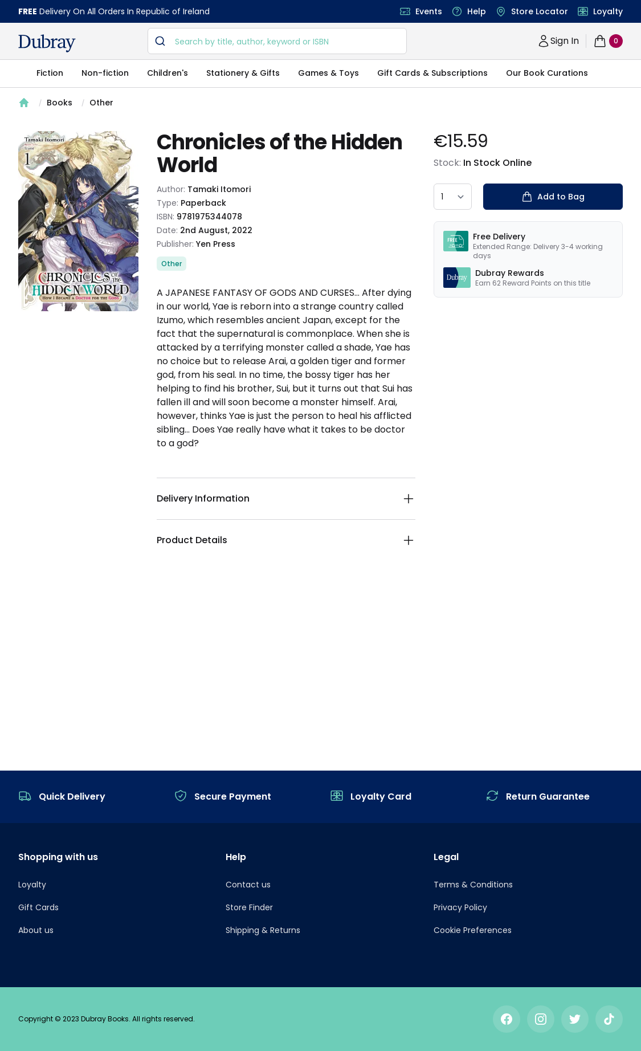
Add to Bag (553, 196)
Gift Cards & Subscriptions (432, 73)
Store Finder (249, 907)
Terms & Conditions (473, 884)
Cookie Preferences (473, 930)
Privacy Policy (460, 907)
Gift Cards (38, 907)
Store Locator (539, 11)
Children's (167, 73)
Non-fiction (105, 73)
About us (36, 930)
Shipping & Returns (263, 930)
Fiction (49, 73)
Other (101, 102)
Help (476, 11)
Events (428, 11)
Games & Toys (328, 73)
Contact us (248, 884)
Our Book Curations (547, 73)
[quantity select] (453, 197)
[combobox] (277, 41)
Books (59, 102)
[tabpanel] (78, 221)
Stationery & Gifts (243, 73)
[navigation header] (47, 43)
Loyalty (608, 11)
